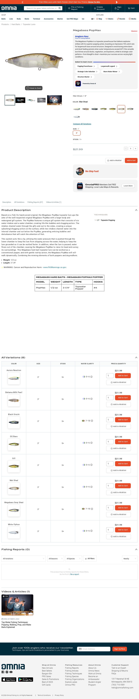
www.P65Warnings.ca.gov (54, 267)
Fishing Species (72, 676)
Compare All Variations (82, 124)
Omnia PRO (70, 685)
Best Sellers (47, 671)
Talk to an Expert (119, 668)
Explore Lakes (71, 682)
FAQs (114, 673)
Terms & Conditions (44, 695)
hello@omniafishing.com (122, 688)
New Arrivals (47, 668)
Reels (27, 19)
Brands (121, 19)
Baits (3, 19)
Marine (60, 19)
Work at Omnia (94, 673)
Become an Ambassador (93, 677)
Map (99, 19)
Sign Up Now (119, 649)
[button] (69, 210)
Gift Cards (46, 685)
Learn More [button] (128, 186)
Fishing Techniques (73, 673)
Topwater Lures (29, 24)
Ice (83, 19)
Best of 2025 (47, 682)
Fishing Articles (71, 671)
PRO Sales (46, 676)
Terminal (36, 19)
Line (11, 19)
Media (132, 18)
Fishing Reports (72, 668)
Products (5, 24)
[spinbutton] (109, 375)
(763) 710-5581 (118, 685)
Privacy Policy (59, 695)
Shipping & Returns (120, 671)
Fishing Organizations (74, 679)
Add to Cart (131, 160)
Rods (19, 19)
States (109, 19)
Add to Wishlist (114, 160)
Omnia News (93, 671)
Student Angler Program (94, 683)
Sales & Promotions (50, 679)
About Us (92, 668)
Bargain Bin (47, 673)
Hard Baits (16, 24)
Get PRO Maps (72, 19)
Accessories (48, 19)
